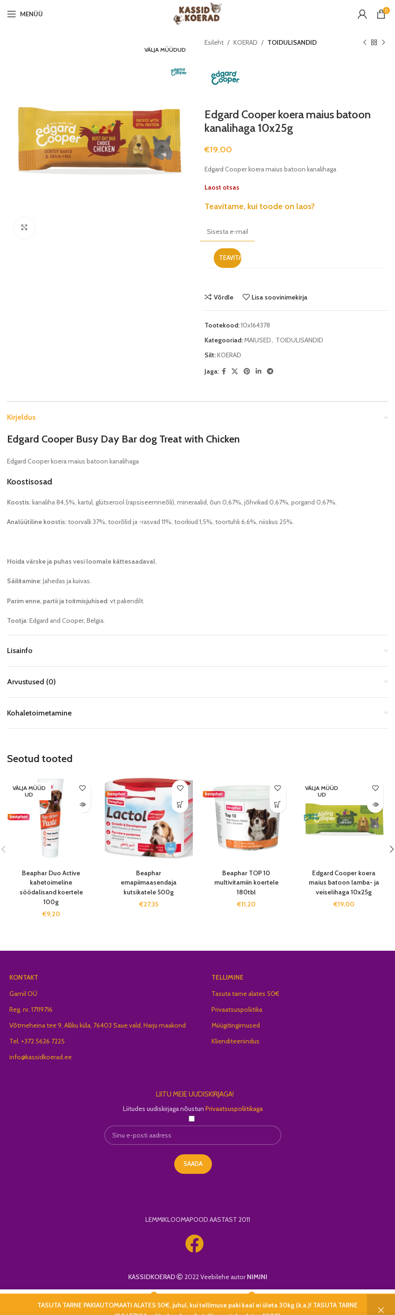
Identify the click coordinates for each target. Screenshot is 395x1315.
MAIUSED (257, 340)
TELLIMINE (227, 975)
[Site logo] (197, 13)
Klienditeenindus (235, 1039)
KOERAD (245, 42)
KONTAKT (23, 975)
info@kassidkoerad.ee (40, 1055)
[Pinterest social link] (247, 371)
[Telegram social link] (270, 371)
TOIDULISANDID (292, 42)
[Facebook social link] (224, 371)
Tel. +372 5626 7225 (37, 1039)
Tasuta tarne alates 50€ (245, 992)
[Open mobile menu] (25, 14)
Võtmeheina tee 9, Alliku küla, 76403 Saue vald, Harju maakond (97, 1023)
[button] (180, 805)
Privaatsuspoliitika (236, 1007)
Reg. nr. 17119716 (31, 1007)
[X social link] (235, 371)
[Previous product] (364, 42)
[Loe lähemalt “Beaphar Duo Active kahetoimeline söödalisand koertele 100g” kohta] (83, 805)
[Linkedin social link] (258, 371)
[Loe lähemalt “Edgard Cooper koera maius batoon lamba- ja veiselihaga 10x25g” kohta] (375, 805)
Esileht (214, 42)
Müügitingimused (235, 1023)
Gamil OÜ (23, 992)
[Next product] (383, 42)
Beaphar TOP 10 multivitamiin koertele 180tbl (246, 881)
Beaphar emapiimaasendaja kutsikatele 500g (149, 881)
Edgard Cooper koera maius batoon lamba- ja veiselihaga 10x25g (344, 881)
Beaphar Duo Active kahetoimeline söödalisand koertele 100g (51, 886)
